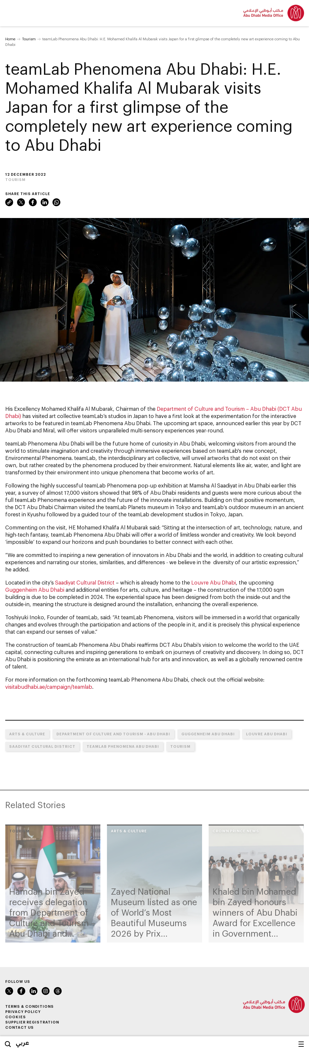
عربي (22, 1042)
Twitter (21, 202)
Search (8, 1044)
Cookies (15, 1017)
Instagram (46, 991)
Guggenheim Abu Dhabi (34, 589)
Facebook (33, 202)
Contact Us (19, 1027)
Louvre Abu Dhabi (213, 582)
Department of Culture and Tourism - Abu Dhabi (113, 734)
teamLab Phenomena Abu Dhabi (110, 423)
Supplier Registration (32, 1022)
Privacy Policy (23, 1011)
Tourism (29, 39)
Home (10, 39)
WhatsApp (56, 202)
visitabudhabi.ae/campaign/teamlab (48, 687)
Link (9, 202)
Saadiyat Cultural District (84, 582)
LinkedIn (45, 202)
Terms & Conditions (29, 1006)
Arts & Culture (27, 734)
